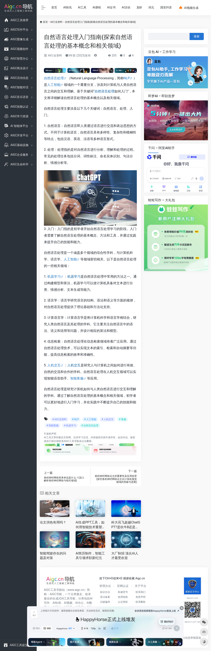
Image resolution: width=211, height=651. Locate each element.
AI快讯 (67, 7)
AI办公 (79, 602)
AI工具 (82, 7)
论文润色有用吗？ (53, 522)
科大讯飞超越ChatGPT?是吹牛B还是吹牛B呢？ (125, 525)
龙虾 (139, 7)
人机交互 (54, 365)
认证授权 (123, 601)
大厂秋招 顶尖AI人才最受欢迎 (124, 555)
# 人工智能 (90, 419)
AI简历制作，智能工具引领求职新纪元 (90, 555)
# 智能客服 (53, 425)
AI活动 (126, 7)
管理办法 (105, 586)
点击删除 (86, 441)
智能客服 (76, 378)
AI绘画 (57, 602)
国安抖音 (166, 7)
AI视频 (68, 602)
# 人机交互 (108, 419)
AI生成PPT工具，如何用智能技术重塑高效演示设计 (90, 525)
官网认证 (123, 586)
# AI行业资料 (59, 419)
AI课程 (97, 7)
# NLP (75, 419)
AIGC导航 (56, 594)
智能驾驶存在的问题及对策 (53, 555)
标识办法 (105, 592)
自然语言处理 (54, 78)
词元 (151, 7)
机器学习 (54, 276)
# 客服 (122, 419)
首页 (54, 7)
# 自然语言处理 (89, 425)
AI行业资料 (56, 22)
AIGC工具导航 (71, 441)
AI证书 (111, 7)
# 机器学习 (70, 425)
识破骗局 (105, 601)
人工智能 (53, 85)
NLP (127, 78)
